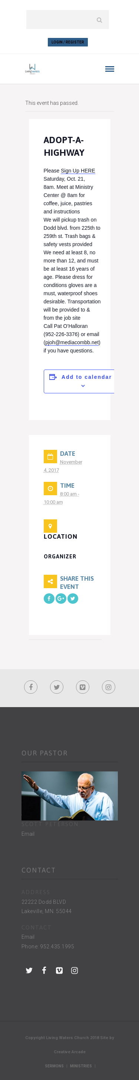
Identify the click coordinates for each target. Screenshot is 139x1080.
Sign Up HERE (78, 171)
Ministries (81, 1066)
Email (27, 834)
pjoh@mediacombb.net (72, 342)
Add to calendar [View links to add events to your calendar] (87, 377)
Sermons (54, 1066)
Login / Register (68, 42)
